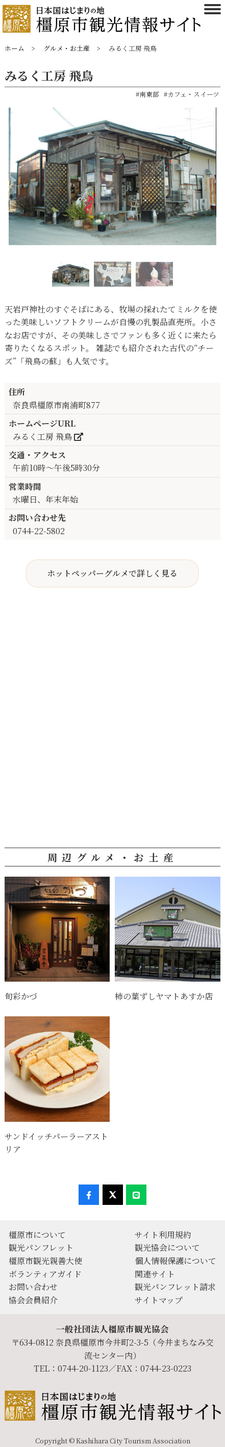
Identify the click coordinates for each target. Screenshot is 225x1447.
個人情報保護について (175, 1261)
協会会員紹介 (33, 1300)
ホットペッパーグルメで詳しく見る (112, 573)
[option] (112, 180)
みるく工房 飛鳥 (48, 436)
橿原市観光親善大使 (45, 1261)
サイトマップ (159, 1300)
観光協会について (167, 1247)
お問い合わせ (33, 1287)
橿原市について (37, 1235)
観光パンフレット (41, 1247)
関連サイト (155, 1274)
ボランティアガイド (45, 1274)
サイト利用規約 (163, 1235)
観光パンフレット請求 (175, 1287)
